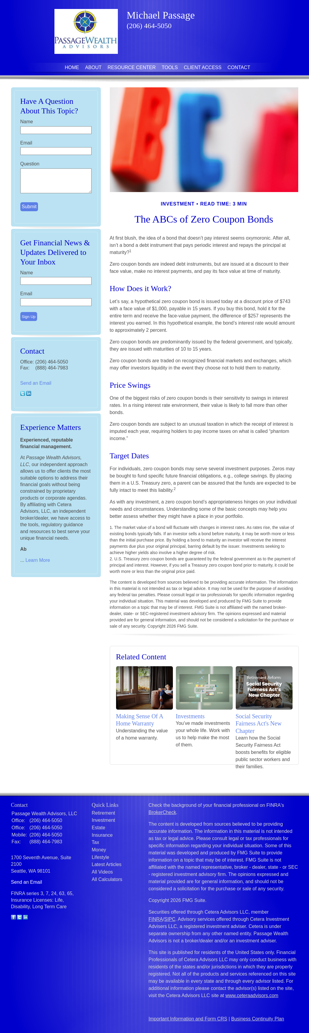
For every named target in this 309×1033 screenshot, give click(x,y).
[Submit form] (29, 206)
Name (26, 121)
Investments (190, 716)
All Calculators (107, 879)
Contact (238, 67)
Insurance (102, 835)
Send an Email (35, 383)
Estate (98, 827)
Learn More (37, 560)
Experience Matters (50, 427)
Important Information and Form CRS (188, 1018)
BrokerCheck (162, 812)
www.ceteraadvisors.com (252, 995)
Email (26, 142)
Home (72, 67)
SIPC (169, 919)
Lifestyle (100, 857)
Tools (170, 67)
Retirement (103, 813)
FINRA (156, 919)
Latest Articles (107, 864)
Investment (103, 820)
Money (99, 849)
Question (29, 163)
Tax (95, 842)
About (93, 67)
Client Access (202, 67)
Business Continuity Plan (257, 1018)
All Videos (102, 871)
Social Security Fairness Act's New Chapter (259, 723)
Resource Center (132, 67)
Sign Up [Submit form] (29, 316)
